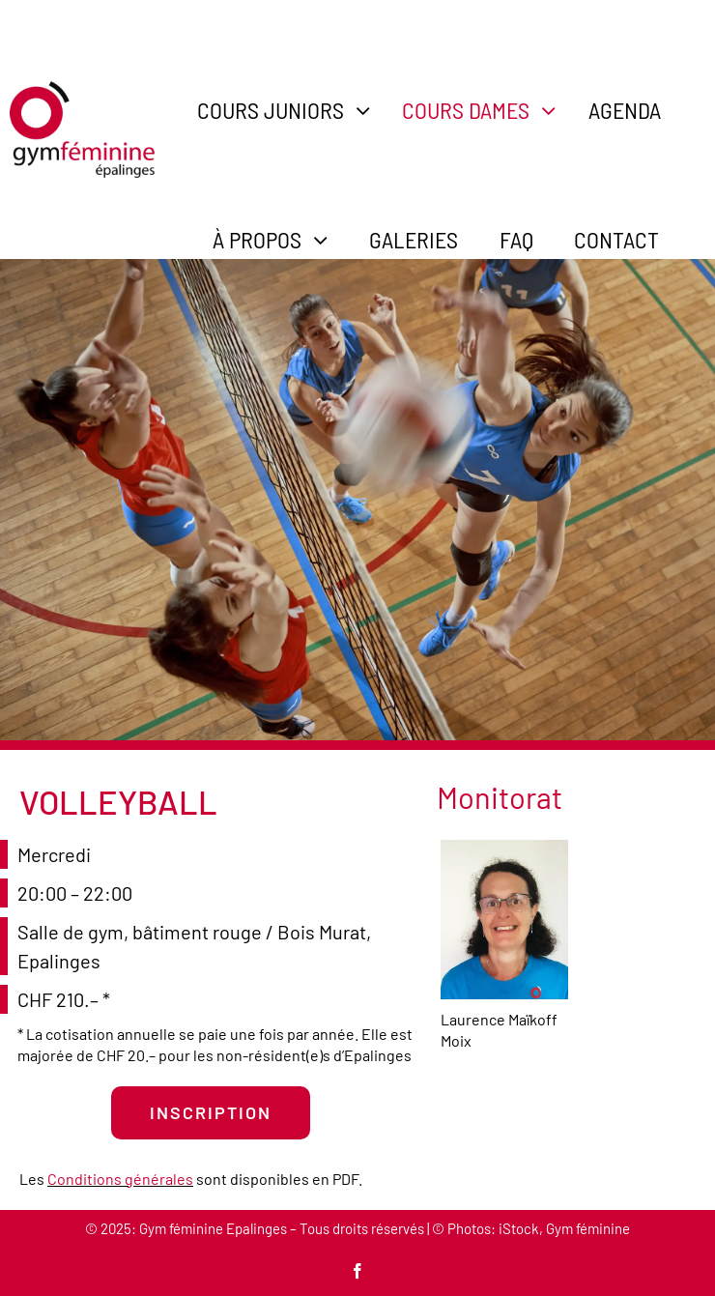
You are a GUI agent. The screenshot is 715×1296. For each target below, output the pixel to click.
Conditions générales (120, 1178)
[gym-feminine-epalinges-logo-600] (82, 90)
